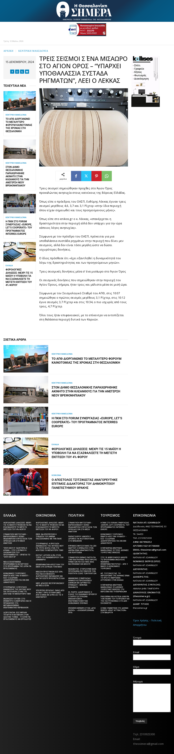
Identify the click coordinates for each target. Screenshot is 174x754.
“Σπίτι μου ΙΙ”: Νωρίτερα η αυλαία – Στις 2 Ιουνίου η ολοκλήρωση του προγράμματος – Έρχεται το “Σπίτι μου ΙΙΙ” (16, 552)
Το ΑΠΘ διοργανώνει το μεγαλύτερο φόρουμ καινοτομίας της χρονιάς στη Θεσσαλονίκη (19, 125)
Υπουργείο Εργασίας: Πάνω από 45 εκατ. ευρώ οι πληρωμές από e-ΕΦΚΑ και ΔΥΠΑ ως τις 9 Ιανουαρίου (50, 593)
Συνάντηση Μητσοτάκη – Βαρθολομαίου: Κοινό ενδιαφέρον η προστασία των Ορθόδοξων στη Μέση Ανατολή (17, 538)
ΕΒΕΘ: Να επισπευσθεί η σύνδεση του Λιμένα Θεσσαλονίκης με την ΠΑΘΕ (49, 536)
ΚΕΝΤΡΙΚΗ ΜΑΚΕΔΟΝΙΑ (33, 50)
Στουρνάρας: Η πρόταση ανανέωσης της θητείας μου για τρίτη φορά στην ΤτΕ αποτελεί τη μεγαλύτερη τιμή (17, 590)
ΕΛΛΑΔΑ (9, 265)
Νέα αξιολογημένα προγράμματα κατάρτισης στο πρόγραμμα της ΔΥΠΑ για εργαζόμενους (17, 564)
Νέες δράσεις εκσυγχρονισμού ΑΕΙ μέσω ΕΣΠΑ (50, 584)
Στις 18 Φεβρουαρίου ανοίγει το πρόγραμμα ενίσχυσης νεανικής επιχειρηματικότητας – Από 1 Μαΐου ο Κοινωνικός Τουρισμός (114, 562)
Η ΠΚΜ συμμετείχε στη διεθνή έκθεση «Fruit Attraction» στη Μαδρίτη (114, 610)
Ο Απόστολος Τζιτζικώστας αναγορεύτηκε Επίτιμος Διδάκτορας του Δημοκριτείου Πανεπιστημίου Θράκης (84, 484)
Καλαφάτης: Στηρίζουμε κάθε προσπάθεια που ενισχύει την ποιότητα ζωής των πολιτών (82, 571)
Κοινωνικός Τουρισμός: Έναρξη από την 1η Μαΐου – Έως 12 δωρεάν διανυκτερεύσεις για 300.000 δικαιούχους (16, 577)
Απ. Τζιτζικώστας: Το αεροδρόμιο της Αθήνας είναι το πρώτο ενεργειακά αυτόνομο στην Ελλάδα (115, 576)
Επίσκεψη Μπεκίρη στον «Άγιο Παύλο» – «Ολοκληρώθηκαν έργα (82, 610)
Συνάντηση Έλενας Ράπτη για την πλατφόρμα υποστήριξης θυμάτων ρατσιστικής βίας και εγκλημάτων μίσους (82, 560)
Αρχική (8, 50)
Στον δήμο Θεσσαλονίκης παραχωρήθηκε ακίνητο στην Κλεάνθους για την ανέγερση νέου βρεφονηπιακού (17, 176)
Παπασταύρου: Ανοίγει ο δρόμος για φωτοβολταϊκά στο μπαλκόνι (81, 538)
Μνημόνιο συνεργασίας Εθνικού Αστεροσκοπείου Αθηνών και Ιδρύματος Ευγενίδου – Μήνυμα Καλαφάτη (80, 582)
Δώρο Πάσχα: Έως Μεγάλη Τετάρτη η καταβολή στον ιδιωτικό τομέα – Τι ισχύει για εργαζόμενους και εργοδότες (17, 615)
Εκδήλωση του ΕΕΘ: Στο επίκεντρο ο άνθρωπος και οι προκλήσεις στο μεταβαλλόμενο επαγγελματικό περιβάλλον (17, 603)
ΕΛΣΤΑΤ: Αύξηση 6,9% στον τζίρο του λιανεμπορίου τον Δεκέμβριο (49, 557)
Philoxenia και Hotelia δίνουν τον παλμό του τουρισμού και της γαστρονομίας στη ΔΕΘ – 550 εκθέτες (115, 599)
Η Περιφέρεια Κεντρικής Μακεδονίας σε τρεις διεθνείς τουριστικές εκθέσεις (115, 550)
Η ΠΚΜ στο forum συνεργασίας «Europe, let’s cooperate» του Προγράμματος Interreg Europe (19, 227)
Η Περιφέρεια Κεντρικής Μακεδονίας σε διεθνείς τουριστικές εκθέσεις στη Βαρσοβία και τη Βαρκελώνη (114, 588)
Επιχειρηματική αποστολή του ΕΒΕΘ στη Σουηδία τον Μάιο (50, 565)
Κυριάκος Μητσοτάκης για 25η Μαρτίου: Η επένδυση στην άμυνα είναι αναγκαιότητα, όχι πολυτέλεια (82, 548)
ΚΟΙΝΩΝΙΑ (57, 475)
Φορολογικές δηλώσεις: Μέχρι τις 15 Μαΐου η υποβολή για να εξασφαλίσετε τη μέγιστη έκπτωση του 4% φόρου (86, 453)
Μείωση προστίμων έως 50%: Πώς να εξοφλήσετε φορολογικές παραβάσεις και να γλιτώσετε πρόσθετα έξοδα (50, 574)
